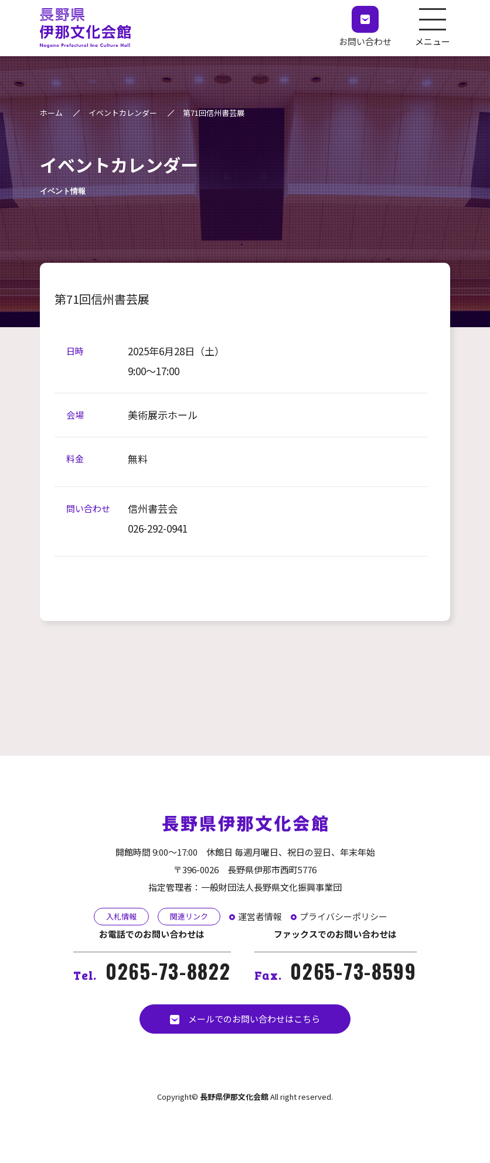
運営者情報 (260, 916)
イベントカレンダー (123, 112)
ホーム (51, 112)
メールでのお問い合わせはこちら (245, 1019)
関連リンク (189, 916)
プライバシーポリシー (343, 916)
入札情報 (121, 916)
